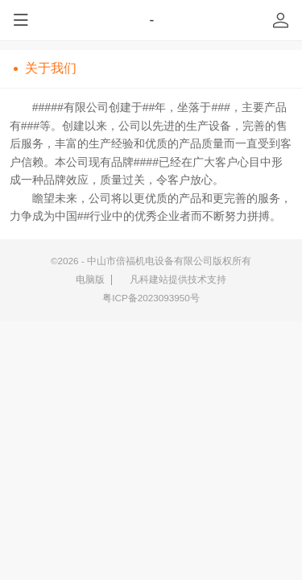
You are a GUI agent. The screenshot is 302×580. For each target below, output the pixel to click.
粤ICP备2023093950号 (151, 297)
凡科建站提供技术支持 (172, 279)
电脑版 (90, 279)
